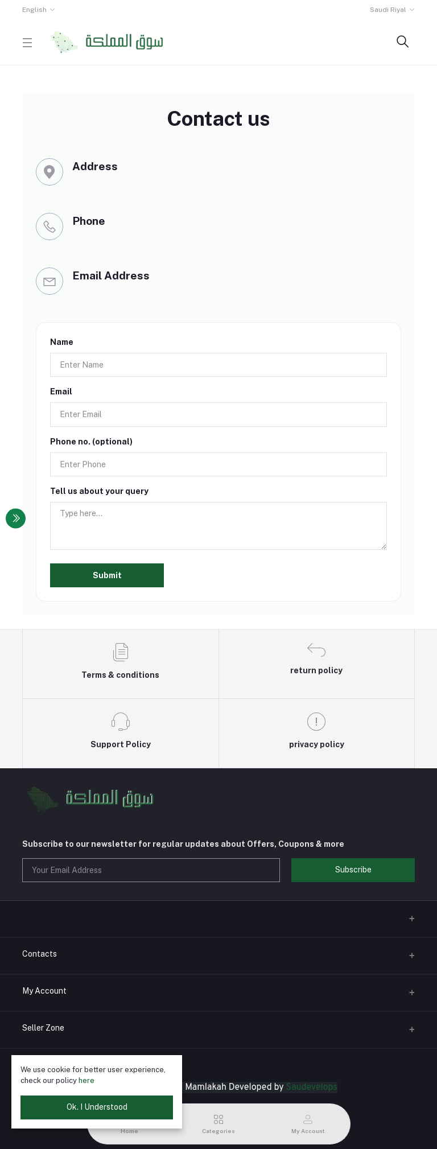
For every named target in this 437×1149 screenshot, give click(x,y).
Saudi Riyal (388, 10)
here (86, 1080)
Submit (107, 575)
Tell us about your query (99, 491)
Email (61, 391)
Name (61, 342)
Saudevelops (311, 1087)
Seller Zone (43, 1027)
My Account (44, 990)
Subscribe (353, 869)
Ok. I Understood (97, 1106)
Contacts (39, 953)
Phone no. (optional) (91, 441)
